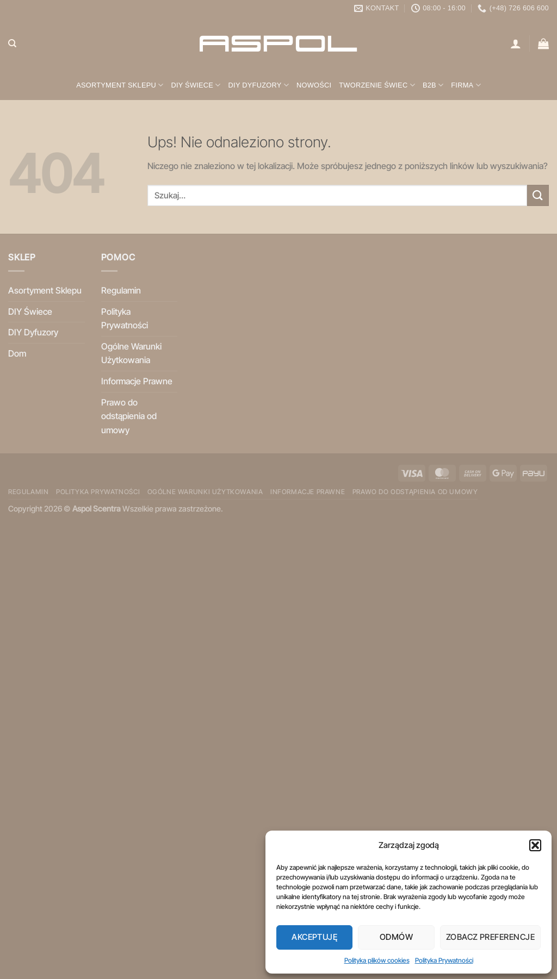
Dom (17, 353)
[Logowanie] (515, 43)
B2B (433, 85)
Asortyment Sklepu (119, 85)
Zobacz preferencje (490, 937)
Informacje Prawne (136, 381)
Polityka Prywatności (444, 960)
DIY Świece (195, 85)
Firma (466, 85)
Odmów (396, 937)
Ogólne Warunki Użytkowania (131, 353)
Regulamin (121, 290)
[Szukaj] (12, 43)
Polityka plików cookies (377, 960)
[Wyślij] (538, 195)
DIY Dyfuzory (258, 85)
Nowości (313, 85)
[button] (535, 845)
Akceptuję (314, 937)
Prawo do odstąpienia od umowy (129, 416)
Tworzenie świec (377, 85)
